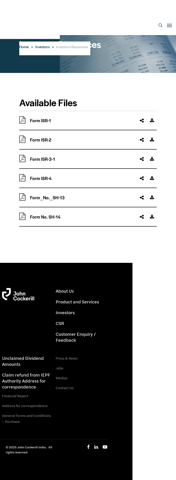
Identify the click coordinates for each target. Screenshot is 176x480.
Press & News (66, 358)
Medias (61, 377)
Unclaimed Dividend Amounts (23, 361)
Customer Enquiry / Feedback (76, 337)
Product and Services (77, 302)
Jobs (59, 368)
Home (24, 46)
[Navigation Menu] (169, 25)
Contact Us (65, 387)
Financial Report (15, 395)
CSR (60, 323)
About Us (65, 291)
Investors (42, 46)
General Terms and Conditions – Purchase (26, 418)
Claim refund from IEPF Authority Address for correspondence (26, 381)
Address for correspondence (25, 405)
